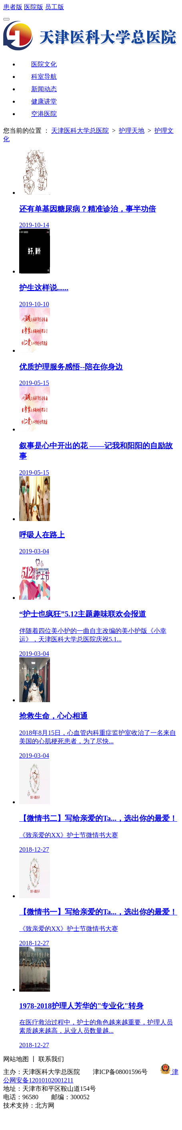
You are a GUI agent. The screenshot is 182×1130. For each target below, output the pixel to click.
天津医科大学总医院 (80, 130)
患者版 (12, 7)
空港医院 (44, 113)
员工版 (54, 7)
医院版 (33, 7)
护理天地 (131, 130)
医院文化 (44, 64)
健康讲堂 (44, 101)
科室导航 (44, 76)
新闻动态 (44, 89)
